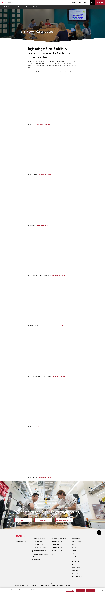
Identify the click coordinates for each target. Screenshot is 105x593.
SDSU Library (35, 565)
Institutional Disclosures (31, 585)
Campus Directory (76, 541)
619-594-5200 (19, 540)
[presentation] (34, 536)
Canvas (74, 550)
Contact (85, 2)
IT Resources (75, 573)
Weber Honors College (37, 568)
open (92, 2)
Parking (74, 547)
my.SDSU (74, 553)
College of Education (37, 541)
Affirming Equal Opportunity (57, 585)
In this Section (6, 7)
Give (79, 2)
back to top (99, 532)
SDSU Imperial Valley (57, 547)
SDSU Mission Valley (57, 550)
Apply (74, 2)
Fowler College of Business (38, 562)
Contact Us (43, 520)
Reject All (80, 590)
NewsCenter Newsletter (78, 561)
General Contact (76, 538)
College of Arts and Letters (38, 538)
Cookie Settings (49, 583)
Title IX (74, 559)
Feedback (68, 585)
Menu (100, 2)
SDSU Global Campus (57, 541)
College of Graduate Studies (39, 547)
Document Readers (26, 583)
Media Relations (76, 564)
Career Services (76, 570)
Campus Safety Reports (19, 585)
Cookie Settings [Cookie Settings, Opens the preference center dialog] (70, 590)
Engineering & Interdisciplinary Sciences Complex (38, 7)
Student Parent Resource (44, 585)
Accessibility (17, 583)
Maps (73, 544)
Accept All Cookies (90, 590)
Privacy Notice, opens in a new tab (50, 591)
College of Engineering (18, 7)
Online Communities (77, 576)
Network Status (76, 567)
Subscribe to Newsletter (64, 520)
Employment (75, 556)
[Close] (102, 590)
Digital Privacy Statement (38, 583)
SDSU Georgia (55, 544)
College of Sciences (37, 559)
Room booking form (43, 124)
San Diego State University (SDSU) (60, 538)
